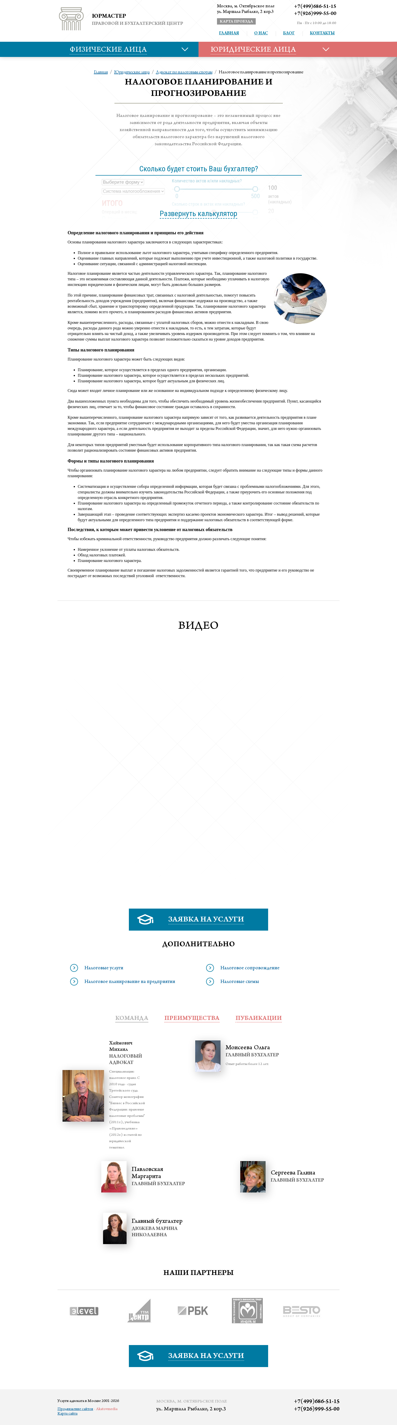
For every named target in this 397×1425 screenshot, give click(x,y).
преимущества (192, 1019)
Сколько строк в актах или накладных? (208, 204)
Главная (229, 33)
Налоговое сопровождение (250, 968)
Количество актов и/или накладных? (207, 180)
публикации (258, 1019)
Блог (289, 33)
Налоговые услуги (103, 968)
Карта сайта (67, 1414)
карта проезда (236, 22)
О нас (261, 33)
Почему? (117, 218)
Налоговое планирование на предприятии (129, 982)
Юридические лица (132, 72)
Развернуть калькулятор (198, 213)
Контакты (322, 33)
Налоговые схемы (239, 982)
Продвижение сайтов (75, 1409)
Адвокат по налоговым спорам (184, 72)
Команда (131, 1019)
